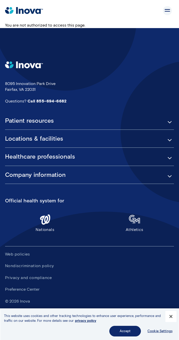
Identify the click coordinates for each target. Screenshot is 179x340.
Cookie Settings (159, 332)
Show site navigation (167, 10)
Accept (125, 332)
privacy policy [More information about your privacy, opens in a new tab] (85, 322)
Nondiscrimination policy (29, 265)
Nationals (45, 223)
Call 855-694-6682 (47, 101)
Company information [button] (35, 175)
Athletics (134, 223)
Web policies (17, 254)
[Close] (170, 318)
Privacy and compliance (28, 277)
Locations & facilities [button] (34, 138)
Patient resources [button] (29, 120)
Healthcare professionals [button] (40, 156)
